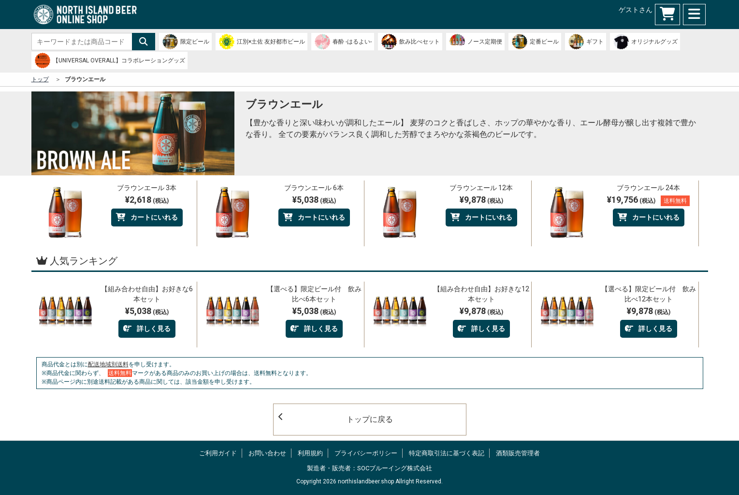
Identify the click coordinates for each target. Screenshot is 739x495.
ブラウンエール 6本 (314, 188)
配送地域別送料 (108, 364)
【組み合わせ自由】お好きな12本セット (481, 294)
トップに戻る (335, 418)
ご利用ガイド (218, 453)
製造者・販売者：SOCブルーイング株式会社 (369, 468)
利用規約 (310, 453)
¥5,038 (314, 200)
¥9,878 (481, 200)
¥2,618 (147, 200)
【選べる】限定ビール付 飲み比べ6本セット (314, 294)
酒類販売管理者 (518, 453)
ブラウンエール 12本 (481, 188)
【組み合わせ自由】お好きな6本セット (147, 294)
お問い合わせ (267, 453)
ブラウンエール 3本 (146, 188)
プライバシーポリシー (365, 453)
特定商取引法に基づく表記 (446, 453)
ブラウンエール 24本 (648, 188)
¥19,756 (648, 200)
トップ (40, 79)
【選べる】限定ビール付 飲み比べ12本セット (648, 294)
